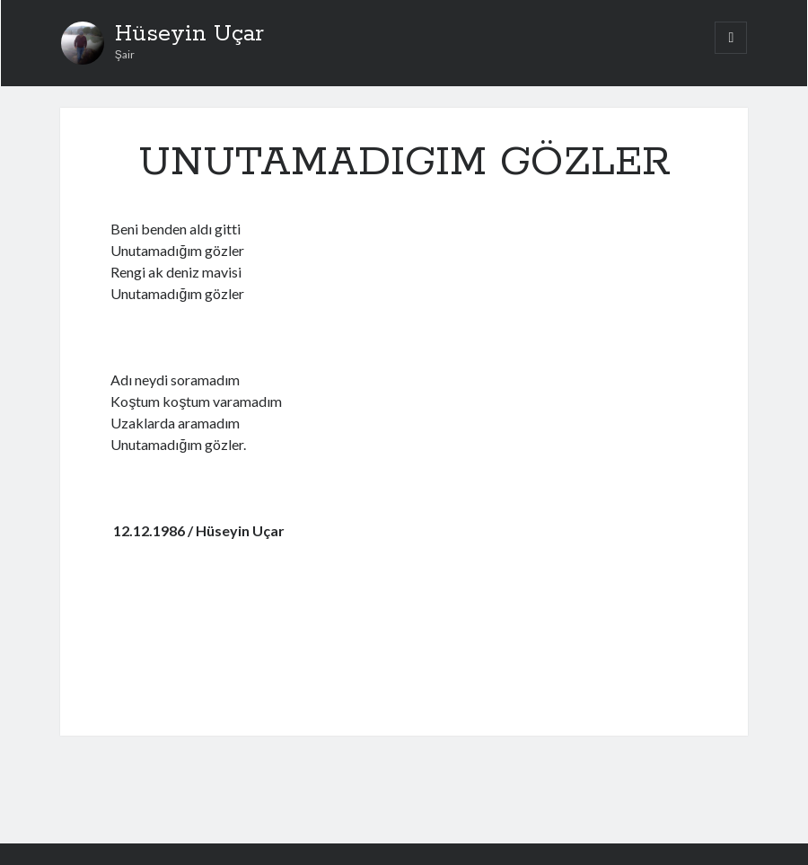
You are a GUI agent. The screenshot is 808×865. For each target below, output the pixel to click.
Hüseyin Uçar (189, 34)
